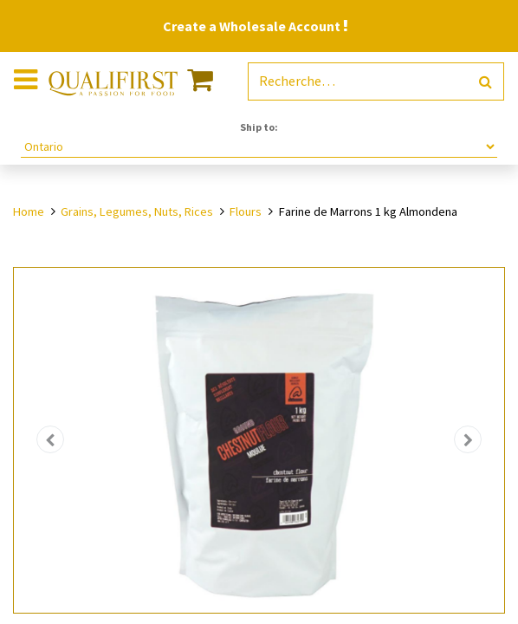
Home (28, 211)
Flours (246, 211)
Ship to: (259, 126)
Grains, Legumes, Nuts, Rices (137, 211)
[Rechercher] (485, 82)
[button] (50, 440)
